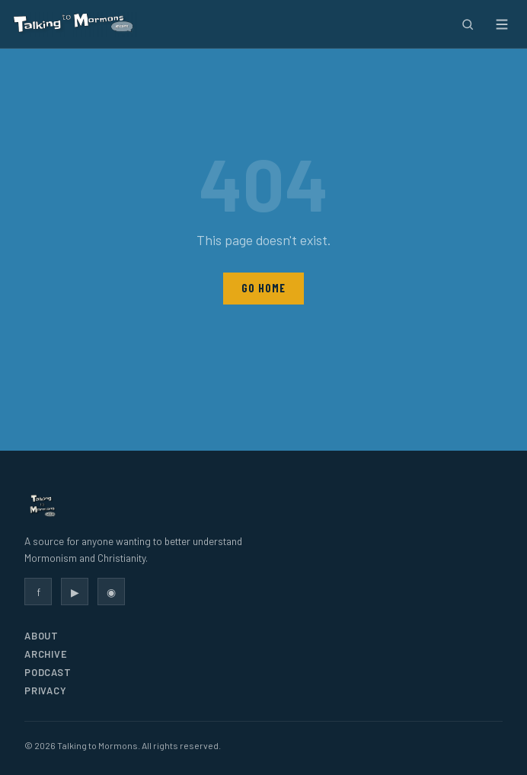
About (41, 636)
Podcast (47, 672)
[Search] (467, 24)
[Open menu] (501, 24)
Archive (45, 654)
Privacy (45, 690)
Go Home (263, 288)
